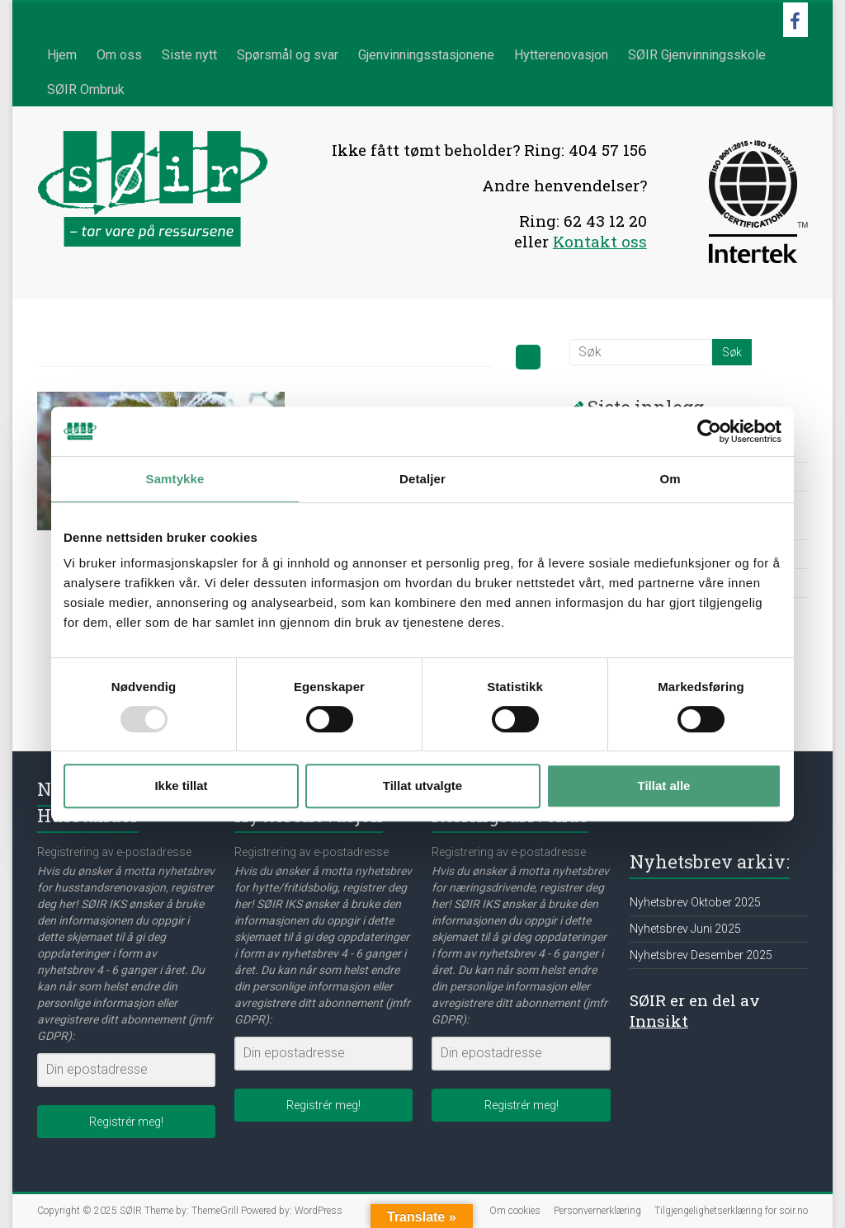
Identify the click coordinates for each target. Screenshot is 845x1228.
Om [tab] (669, 479)
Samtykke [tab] (175, 479)
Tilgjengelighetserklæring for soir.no (731, 1210)
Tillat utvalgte (422, 786)
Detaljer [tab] (422, 479)
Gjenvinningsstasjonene (426, 55)
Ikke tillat (180, 786)
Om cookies (515, 1210)
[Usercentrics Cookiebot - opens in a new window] (709, 431)
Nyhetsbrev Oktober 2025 (695, 902)
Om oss (119, 55)
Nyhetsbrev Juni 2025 (685, 928)
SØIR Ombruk (86, 89)
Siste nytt (189, 55)
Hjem (62, 55)
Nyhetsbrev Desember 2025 (701, 955)
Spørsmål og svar (287, 55)
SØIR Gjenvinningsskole (697, 55)
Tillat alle (664, 786)
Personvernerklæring (597, 1210)
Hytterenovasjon (561, 55)
